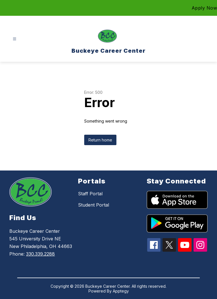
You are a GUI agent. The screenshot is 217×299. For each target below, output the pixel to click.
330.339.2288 (40, 254)
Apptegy (121, 291)
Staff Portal (90, 193)
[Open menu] (14, 39)
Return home (100, 140)
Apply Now (204, 8)
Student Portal (93, 205)
